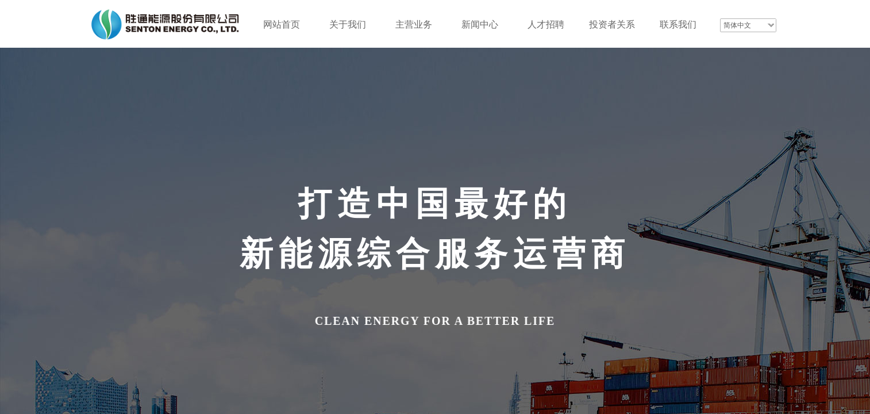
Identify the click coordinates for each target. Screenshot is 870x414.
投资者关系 (612, 24)
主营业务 (413, 24)
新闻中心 (479, 24)
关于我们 (347, 24)
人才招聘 (546, 24)
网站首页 (281, 24)
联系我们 (678, 24)
